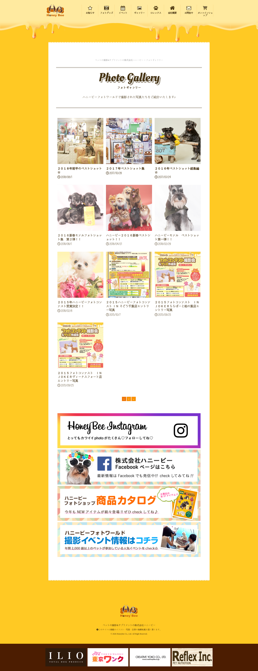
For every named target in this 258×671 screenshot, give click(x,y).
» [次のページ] (133, 399)
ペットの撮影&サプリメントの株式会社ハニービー (55, 10)
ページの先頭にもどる (237, 648)
